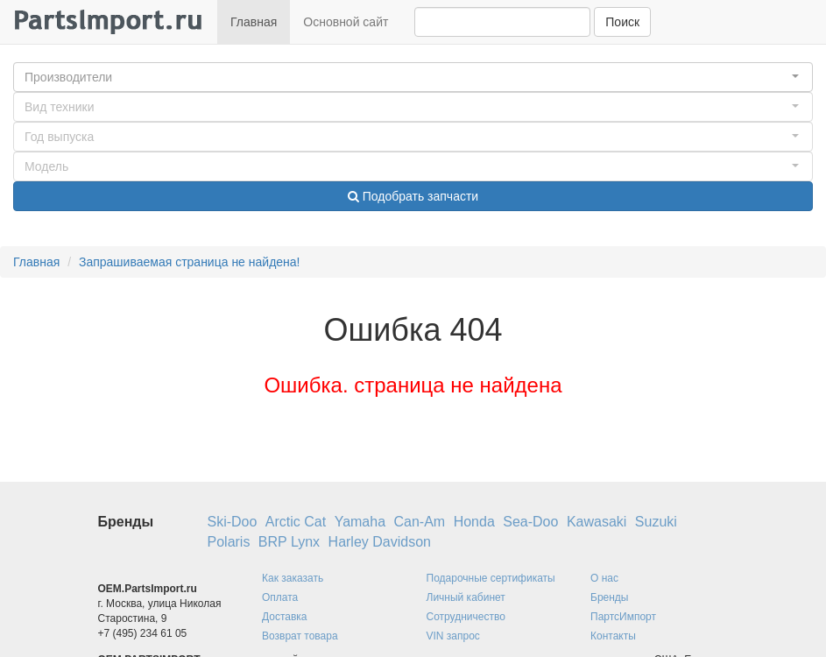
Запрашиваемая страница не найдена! (189, 262)
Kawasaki (596, 521)
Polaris (229, 541)
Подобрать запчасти (413, 196)
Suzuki (656, 521)
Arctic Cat (295, 521)
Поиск (622, 22)
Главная (253, 22)
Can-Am (420, 521)
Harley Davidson (379, 541)
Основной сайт (345, 22)
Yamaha (360, 521)
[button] (413, 77)
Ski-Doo (233, 521)
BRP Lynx (289, 541)
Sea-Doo (530, 521)
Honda (474, 521)
